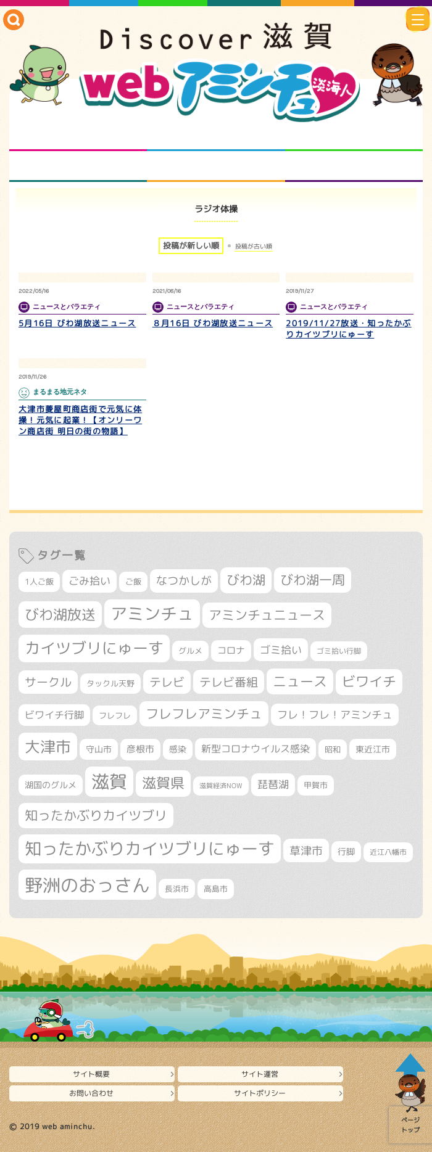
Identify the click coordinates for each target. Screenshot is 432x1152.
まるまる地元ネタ (78, 166)
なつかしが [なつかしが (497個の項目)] (184, 580)
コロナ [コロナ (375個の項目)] (231, 650)
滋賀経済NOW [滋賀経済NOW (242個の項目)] (221, 785)
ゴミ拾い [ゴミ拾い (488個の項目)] (281, 649)
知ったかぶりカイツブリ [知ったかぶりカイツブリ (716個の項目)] (96, 815)
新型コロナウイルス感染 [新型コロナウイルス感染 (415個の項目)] (255, 748)
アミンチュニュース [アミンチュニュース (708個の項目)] (267, 615)
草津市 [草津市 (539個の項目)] (306, 850)
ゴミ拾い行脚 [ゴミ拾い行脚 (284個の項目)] (339, 651)
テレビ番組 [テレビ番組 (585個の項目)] (228, 681)
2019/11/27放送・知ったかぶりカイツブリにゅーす (348, 329)
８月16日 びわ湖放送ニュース (212, 323)
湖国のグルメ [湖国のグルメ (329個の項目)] (51, 785)
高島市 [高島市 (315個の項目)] (216, 888)
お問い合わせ (91, 1093)
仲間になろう (354, 135)
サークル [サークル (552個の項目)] (48, 682)
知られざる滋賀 (78, 135)
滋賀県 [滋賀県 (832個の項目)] (163, 782)
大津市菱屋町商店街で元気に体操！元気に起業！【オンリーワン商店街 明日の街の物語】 (80, 420)
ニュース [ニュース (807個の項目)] (300, 681)
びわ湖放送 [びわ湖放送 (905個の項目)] (60, 614)
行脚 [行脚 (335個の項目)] (346, 851)
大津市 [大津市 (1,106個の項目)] (48, 746)
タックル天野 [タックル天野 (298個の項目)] (110, 683)
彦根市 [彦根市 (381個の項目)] (140, 749)
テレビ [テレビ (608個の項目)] (167, 681)
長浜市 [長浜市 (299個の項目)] (177, 888)
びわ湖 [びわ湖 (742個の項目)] (245, 579)
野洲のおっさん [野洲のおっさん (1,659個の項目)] (87, 884)
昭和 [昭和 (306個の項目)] (333, 749)
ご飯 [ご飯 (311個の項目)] (133, 581)
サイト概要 (91, 1074)
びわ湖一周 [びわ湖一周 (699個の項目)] (312, 579)
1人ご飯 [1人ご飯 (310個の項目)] (39, 581)
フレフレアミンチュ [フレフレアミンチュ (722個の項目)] (204, 713)
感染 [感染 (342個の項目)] (177, 749)
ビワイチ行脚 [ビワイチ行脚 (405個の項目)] (54, 715)
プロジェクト (216, 166)
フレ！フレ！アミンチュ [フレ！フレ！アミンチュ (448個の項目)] (335, 714)
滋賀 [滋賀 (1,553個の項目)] (109, 781)
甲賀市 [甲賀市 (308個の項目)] (316, 785)
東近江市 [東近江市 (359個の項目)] (372, 749)
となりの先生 (216, 135)
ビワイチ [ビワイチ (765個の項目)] (369, 681)
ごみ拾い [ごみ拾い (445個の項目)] (89, 581)
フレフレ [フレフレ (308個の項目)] (115, 715)
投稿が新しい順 (191, 245)
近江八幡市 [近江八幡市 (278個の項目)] (388, 852)
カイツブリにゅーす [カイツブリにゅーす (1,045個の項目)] (94, 648)
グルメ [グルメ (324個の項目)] (190, 650)
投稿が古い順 (253, 246)
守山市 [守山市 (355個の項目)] (99, 749)
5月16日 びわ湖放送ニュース (77, 323)
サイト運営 (259, 1074)
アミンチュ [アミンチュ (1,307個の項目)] (152, 613)
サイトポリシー (260, 1093)
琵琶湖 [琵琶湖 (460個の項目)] (273, 784)
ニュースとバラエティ (354, 166)
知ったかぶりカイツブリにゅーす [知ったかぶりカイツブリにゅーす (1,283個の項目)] (150, 848)
